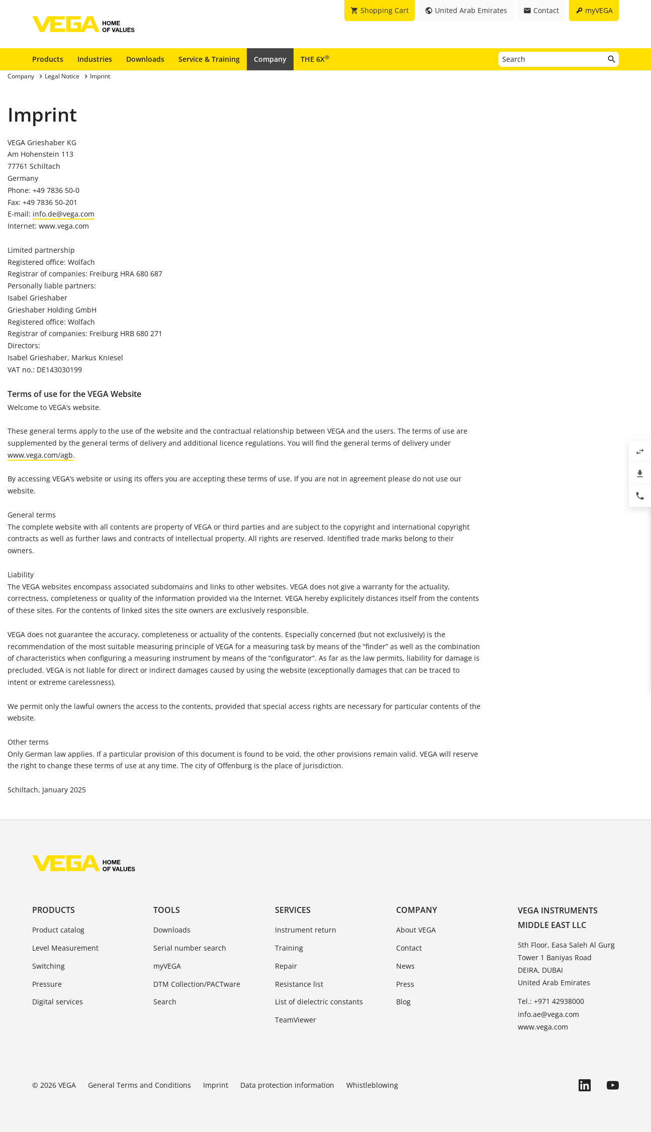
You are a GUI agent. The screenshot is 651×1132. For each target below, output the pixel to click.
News (405, 966)
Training (289, 948)
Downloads (145, 59)
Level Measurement (65, 948)
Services (293, 909)
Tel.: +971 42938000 (551, 1001)
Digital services (57, 1001)
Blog (403, 1001)
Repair (286, 966)
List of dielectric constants (319, 1001)
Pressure (47, 984)
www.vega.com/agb (40, 455)
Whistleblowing (372, 1085)
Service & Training (209, 59)
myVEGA (167, 966)
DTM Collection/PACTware (196, 984)
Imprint (215, 1085)
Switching (48, 966)
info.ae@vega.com (548, 1014)
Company (270, 59)
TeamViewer (295, 1019)
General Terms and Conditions (139, 1085)
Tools (166, 909)
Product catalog (58, 930)
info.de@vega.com (64, 214)
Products (47, 59)
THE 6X (315, 59)
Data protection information (287, 1085)
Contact (409, 948)
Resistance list (299, 984)
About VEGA (416, 930)
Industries (94, 59)
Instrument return (305, 930)
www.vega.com (543, 1027)
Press (405, 984)
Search (164, 1001)
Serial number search (189, 948)
